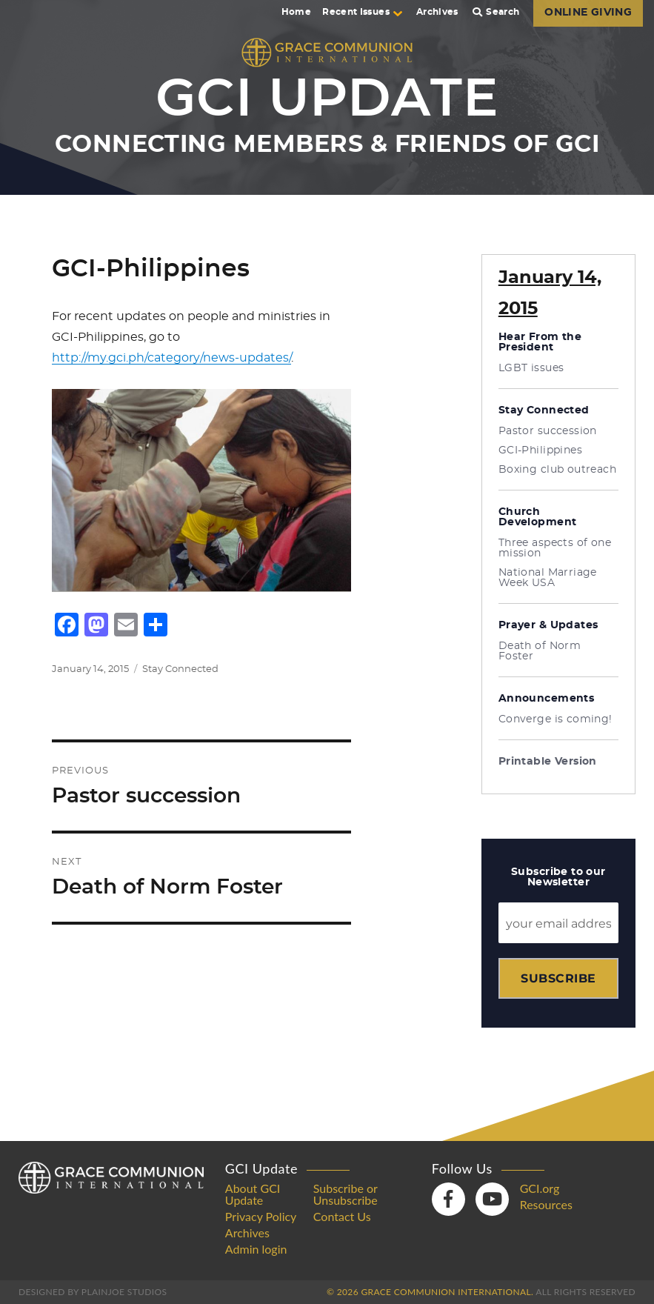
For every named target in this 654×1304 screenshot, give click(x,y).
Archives (437, 11)
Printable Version (547, 761)
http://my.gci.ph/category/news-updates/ (171, 358)
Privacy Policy (261, 1216)
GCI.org (540, 1188)
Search (496, 11)
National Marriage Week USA (547, 578)
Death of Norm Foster (539, 651)
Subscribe (558, 978)
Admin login (256, 1249)
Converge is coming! (555, 719)
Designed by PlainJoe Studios (93, 1291)
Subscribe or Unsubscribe (345, 1194)
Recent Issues (362, 11)
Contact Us (342, 1216)
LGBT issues (531, 368)
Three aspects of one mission (554, 548)
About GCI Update (252, 1194)
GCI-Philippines (540, 450)
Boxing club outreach (557, 470)
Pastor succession (547, 431)
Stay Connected (180, 669)
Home (296, 11)
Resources (546, 1205)
